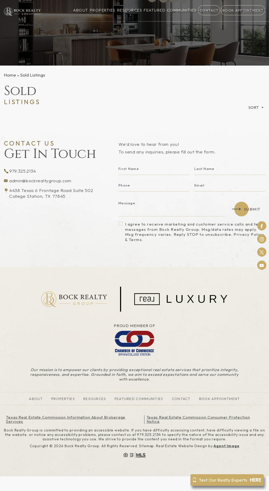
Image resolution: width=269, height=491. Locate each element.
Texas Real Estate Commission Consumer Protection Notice (198, 419)
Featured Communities (170, 10)
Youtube (262, 265)
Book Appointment (243, 10)
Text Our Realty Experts (227, 480)
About (80, 10)
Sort (254, 107)
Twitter (262, 252)
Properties (103, 10)
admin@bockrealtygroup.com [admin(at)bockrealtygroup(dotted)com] (37, 180)
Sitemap (146, 446)
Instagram (262, 239)
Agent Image (226, 446)
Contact (209, 10)
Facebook (262, 225)
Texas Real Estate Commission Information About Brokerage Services (65, 419)
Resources (129, 10)
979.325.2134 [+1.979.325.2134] (20, 171)
